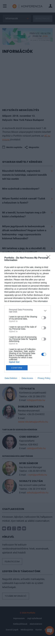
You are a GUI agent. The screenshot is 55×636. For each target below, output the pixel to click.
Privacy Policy (44, 378)
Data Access (27, 378)
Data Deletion (11, 378)
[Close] (49, 258)
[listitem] (27, 311)
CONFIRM (16, 368)
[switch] (43, 317)
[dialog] (27, 318)
